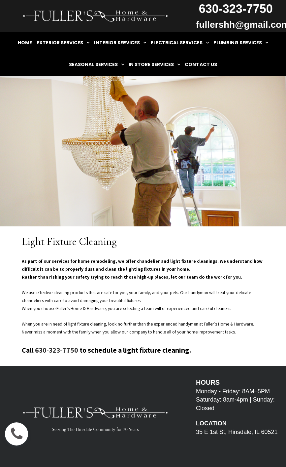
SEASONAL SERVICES (96, 64)
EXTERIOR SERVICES (63, 42)
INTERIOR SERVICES (120, 42)
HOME (25, 42)
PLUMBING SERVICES (241, 42)
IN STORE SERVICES (154, 64)
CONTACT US (201, 64)
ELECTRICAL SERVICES (180, 42)
